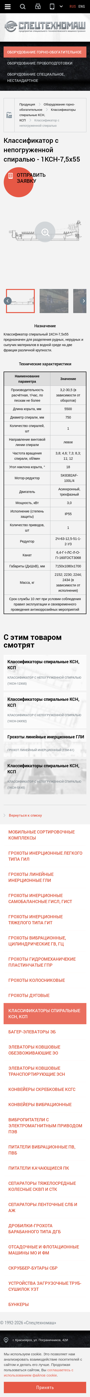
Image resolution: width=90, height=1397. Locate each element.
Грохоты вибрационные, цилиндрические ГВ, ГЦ (37, 941)
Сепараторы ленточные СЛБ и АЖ (42, 1207)
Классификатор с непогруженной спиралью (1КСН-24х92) (44, 718)
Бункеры (18, 1304)
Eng (81, 6)
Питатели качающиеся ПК (38, 1168)
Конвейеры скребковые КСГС (41, 1089)
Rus (73, 6)
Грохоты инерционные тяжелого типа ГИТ (35, 919)
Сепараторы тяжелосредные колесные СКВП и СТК (42, 1186)
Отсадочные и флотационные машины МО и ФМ (43, 1250)
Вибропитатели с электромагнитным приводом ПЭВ (45, 1126)
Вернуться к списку (25, 815)
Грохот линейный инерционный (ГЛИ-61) (40, 750)
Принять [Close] (45, 1387)
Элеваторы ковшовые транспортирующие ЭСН (36, 1071)
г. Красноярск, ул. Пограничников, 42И (40, 1340)
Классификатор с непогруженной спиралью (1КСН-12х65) (44, 680)
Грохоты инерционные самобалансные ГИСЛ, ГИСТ (40, 898)
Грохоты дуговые (28, 995)
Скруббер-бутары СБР (33, 1268)
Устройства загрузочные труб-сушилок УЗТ (44, 1286)
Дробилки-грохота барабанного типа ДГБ (34, 1228)
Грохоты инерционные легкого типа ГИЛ (45, 856)
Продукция (27, 104)
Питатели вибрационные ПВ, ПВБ (41, 1150)
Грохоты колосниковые (36, 980)
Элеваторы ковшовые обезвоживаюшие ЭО (34, 1050)
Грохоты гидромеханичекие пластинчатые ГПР (42, 962)
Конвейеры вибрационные (40, 1104)
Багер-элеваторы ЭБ (32, 1032)
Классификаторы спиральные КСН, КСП (44, 1013)
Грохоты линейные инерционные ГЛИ (31, 877)
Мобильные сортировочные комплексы (41, 835)
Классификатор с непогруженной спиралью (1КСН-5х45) (44, 784)
